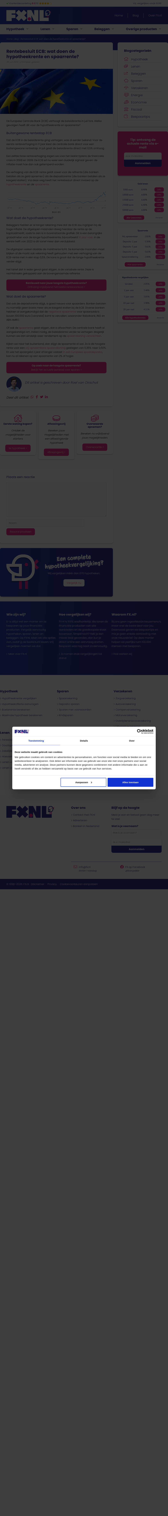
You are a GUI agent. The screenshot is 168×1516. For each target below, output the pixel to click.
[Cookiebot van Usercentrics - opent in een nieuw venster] (139, 731)
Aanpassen (83, 782)
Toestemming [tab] (36, 740)
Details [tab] (84, 740)
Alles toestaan (130, 782)
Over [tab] (132, 740)
